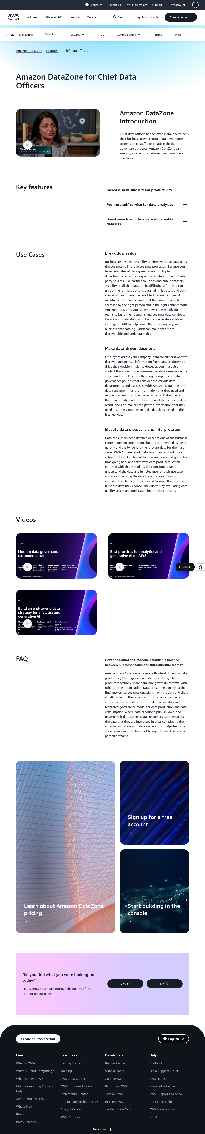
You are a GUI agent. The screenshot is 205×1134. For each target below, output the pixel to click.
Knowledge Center (162, 962)
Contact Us (157, 939)
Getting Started (71, 939)
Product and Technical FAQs (79, 977)
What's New (24, 982)
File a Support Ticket (163, 947)
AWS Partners (70, 993)
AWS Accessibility (161, 985)
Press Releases (26, 998)
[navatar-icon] (195, 5)
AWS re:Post (158, 954)
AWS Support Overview (165, 970)
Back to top (102, 1005)
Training (66, 947)
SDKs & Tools (114, 947)
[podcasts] (174, 1019)
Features (52, 51)
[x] (136, 1019)
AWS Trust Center (72, 954)
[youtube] (168, 1019)
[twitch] (161, 1019)
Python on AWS (116, 962)
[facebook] (142, 1019)
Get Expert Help (160, 977)
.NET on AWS (114, 954)
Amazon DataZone (29, 51)
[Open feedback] (200, 567)
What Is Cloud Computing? (35, 947)
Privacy (20, 1028)
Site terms (36, 1028)
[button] (198, 5)
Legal (153, 993)
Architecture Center (74, 970)
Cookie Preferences (59, 1028)
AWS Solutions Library (76, 962)
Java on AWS (114, 970)
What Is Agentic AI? (29, 954)
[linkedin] (149, 1019)
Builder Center (115, 939)
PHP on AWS (114, 977)
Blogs (20, 990)
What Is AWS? (25, 939)
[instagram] (155, 1019)
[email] (181, 1019)
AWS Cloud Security (30, 975)
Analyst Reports (71, 985)
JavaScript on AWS (118, 985)
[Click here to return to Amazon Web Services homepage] (13, 19)
